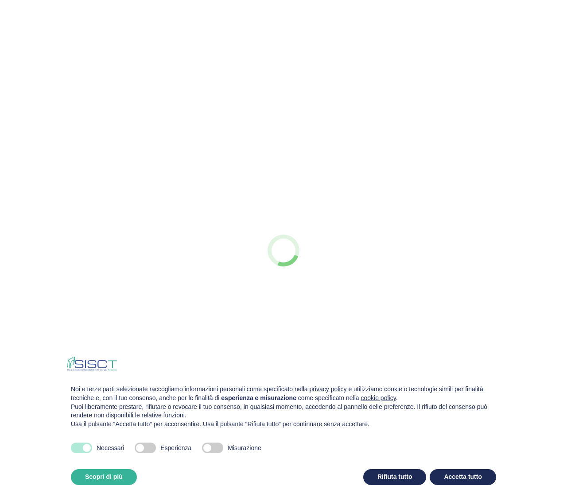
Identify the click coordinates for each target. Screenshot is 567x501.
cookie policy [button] (378, 397)
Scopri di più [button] (104, 476)
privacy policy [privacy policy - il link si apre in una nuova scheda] (328, 389)
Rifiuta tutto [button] (394, 476)
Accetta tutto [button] (463, 476)
